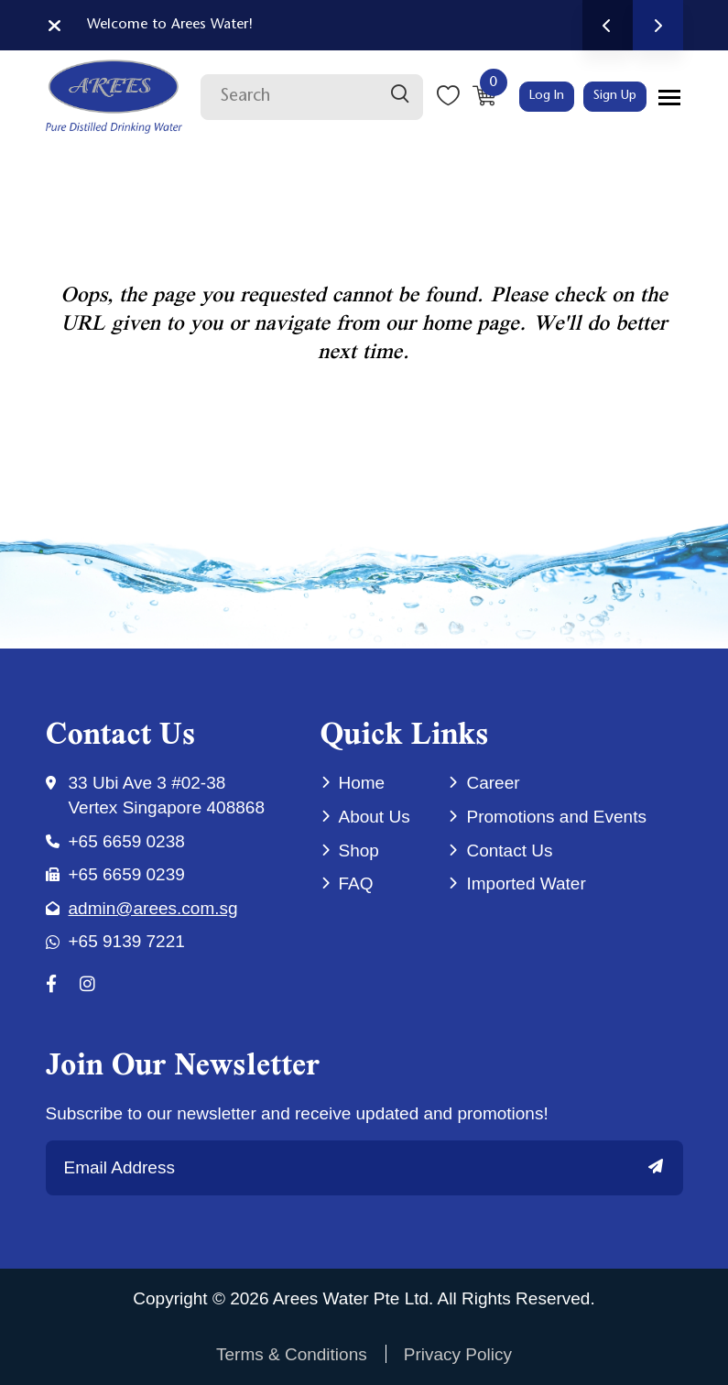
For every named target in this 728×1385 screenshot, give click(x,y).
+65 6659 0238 (127, 841)
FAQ (356, 883)
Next (658, 25)
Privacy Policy (458, 1354)
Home (362, 782)
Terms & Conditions (291, 1354)
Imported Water (525, 883)
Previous (607, 25)
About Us (374, 816)
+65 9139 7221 (127, 941)
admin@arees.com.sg (153, 908)
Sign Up (614, 96)
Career (492, 782)
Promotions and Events (556, 816)
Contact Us (509, 850)
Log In (546, 96)
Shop (359, 850)
